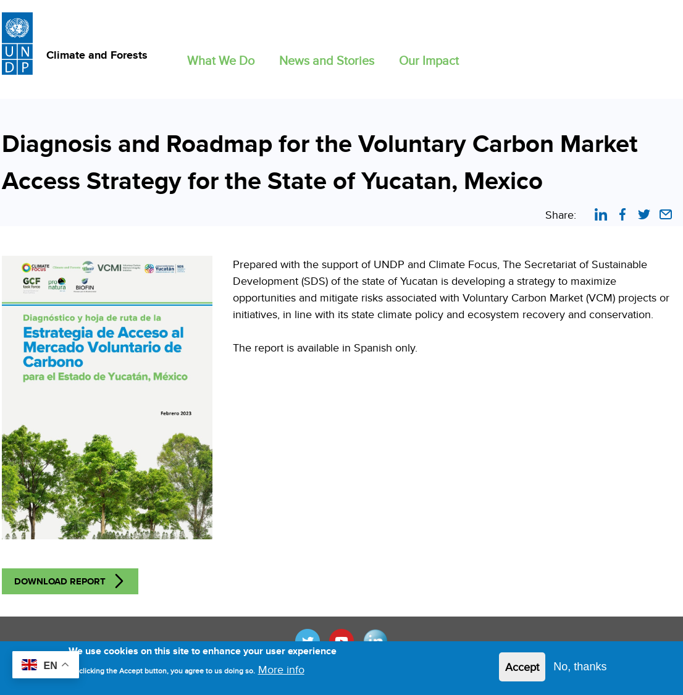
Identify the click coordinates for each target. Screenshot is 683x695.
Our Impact (429, 60)
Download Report (60, 581)
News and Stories (326, 60)
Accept (522, 670)
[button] (221, 58)
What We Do (220, 60)
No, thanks (579, 670)
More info (281, 673)
